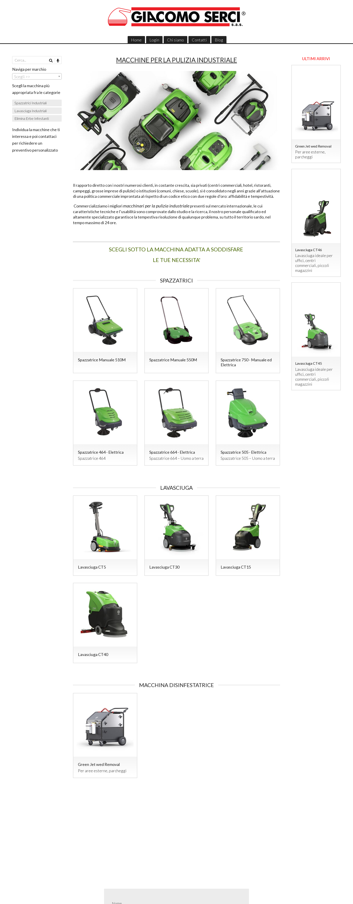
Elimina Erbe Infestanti (31, 118)
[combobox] (37, 76)
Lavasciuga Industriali (30, 111)
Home (136, 39)
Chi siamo (175, 39)
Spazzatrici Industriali (30, 103)
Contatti (199, 39)
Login (154, 39)
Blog (219, 39)
